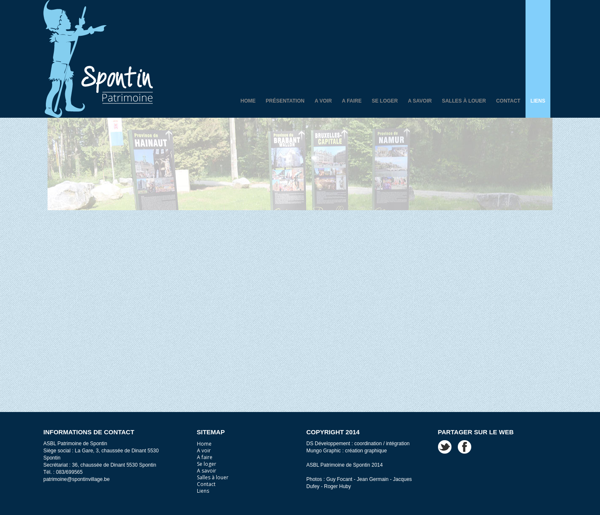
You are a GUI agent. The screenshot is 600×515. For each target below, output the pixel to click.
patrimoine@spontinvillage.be (76, 479)
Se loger (385, 101)
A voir (323, 101)
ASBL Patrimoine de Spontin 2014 (344, 465)
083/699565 (69, 472)
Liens (538, 101)
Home (247, 101)
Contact (508, 101)
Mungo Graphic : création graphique (346, 451)
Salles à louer (464, 101)
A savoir (420, 101)
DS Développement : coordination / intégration (357, 443)
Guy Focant (339, 479)
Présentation (284, 101)
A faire (352, 101)
